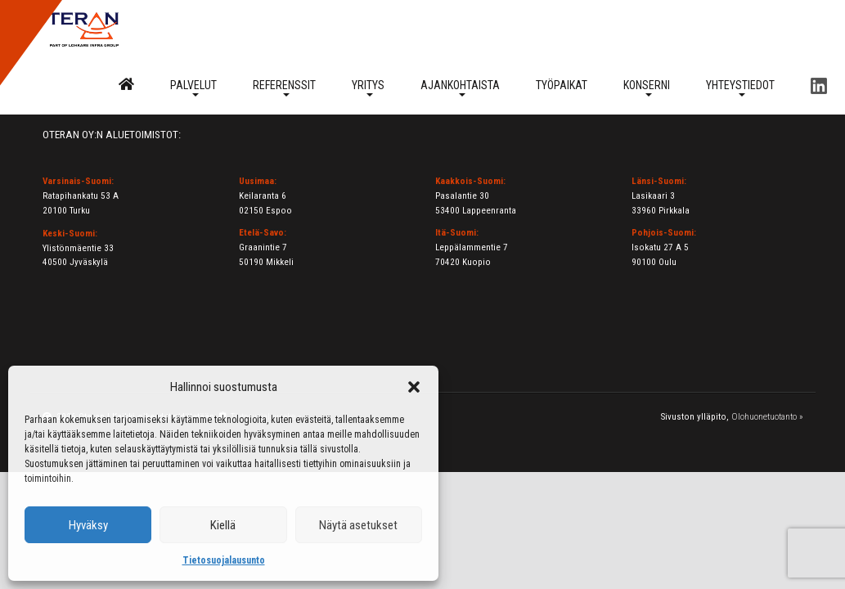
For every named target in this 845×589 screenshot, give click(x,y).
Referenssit (284, 88)
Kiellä (223, 525)
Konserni (646, 88)
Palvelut (193, 88)
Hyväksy (88, 525)
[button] (414, 387)
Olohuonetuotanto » (767, 416)
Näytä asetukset (358, 525)
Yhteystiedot (740, 88)
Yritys (368, 88)
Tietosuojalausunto (223, 560)
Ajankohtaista (460, 88)
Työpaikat (561, 85)
